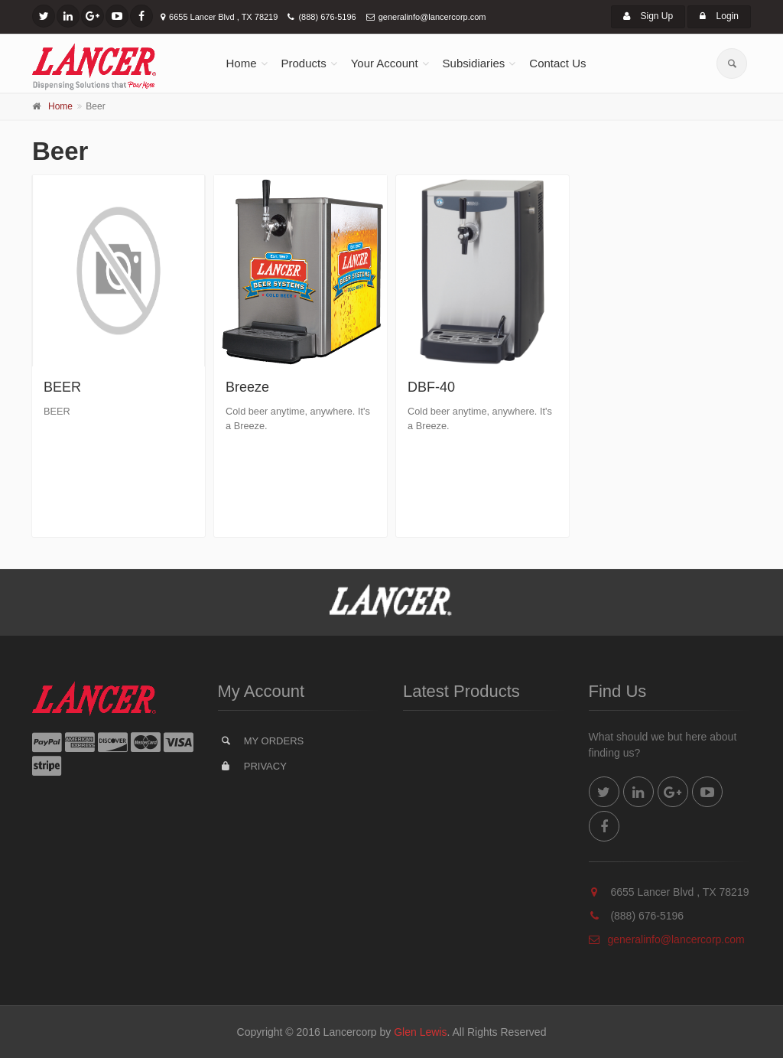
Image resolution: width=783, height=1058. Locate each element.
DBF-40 (431, 387)
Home (241, 63)
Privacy (253, 766)
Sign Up (648, 16)
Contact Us (557, 63)
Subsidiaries (474, 63)
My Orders (261, 740)
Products (304, 63)
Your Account (384, 63)
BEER (62, 387)
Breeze (247, 387)
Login (719, 16)
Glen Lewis (420, 1032)
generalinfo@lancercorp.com (432, 16)
